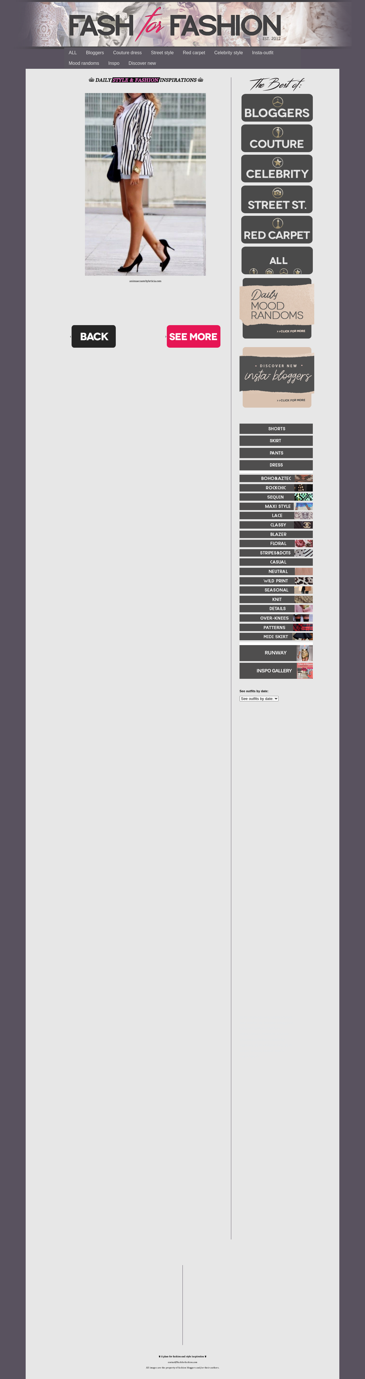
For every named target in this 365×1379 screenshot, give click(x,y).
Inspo (113, 63)
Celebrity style (228, 52)
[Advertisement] (274, 767)
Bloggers (95, 52)
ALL (73, 52)
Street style (162, 52)
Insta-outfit (262, 52)
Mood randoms (84, 63)
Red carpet (194, 52)
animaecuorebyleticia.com (145, 281)
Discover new (142, 63)
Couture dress (127, 52)
